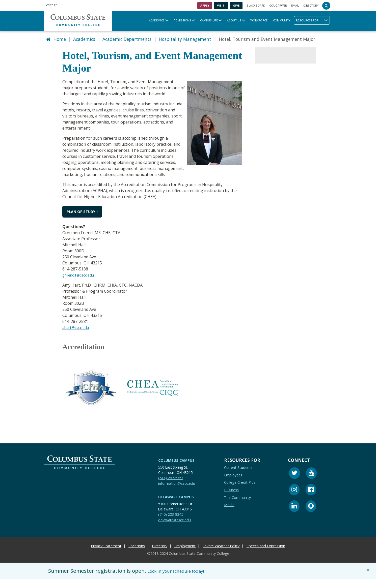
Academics (157, 20)
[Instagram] (294, 488)
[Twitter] (294, 472)
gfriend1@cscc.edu (79, 273)
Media (229, 503)
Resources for (313, 20)
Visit (221, 5)
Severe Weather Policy (221, 544)
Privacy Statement (106, 544)
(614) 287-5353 (170, 476)
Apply (204, 5)
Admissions (182, 20)
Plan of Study (81, 210)
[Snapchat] (311, 505)
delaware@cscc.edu (174, 518)
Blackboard (256, 5)
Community (281, 20)
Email (295, 5)
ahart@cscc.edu (76, 326)
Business (231, 488)
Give (236, 5)
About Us (234, 20)
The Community (237, 495)
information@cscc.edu (176, 481)
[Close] (369, 570)
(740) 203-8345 (170, 512)
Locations (136, 544)
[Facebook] (311, 488)
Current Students (238, 466)
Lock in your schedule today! (182, 570)
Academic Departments (126, 38)
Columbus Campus (176, 458)
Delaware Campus (176, 495)
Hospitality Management (185, 38)
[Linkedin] (294, 505)
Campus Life (209, 20)
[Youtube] (311, 472)
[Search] (326, 5)
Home (59, 38)
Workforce (258, 20)
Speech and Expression (266, 544)
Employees (233, 473)
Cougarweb (278, 5)
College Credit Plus (239, 480)
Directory (311, 5)
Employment (185, 544)
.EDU (53, 5)
